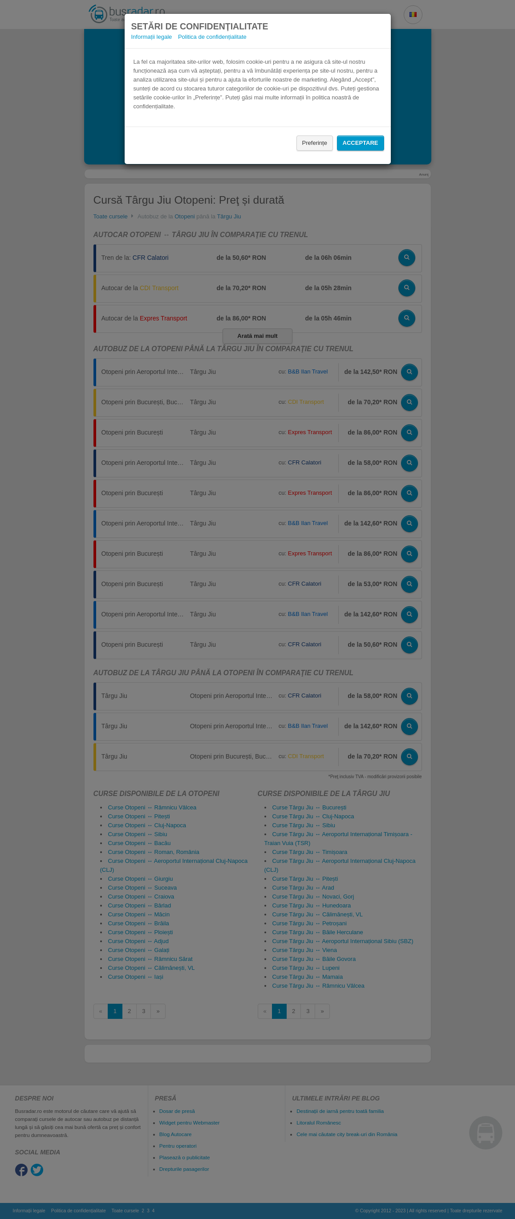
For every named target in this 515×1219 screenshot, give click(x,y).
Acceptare (360, 143)
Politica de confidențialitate (212, 36)
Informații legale (151, 36)
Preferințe (314, 143)
